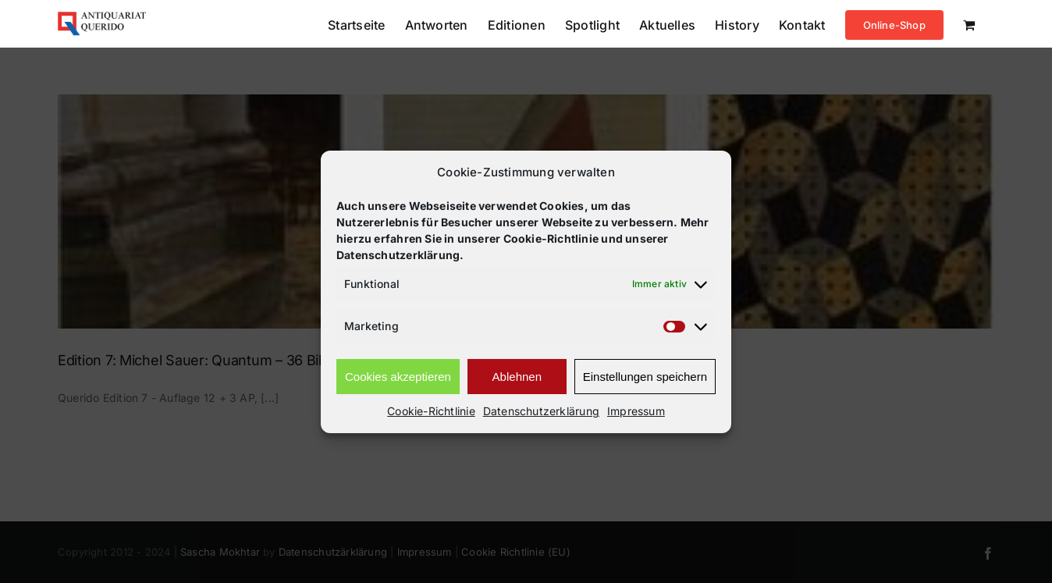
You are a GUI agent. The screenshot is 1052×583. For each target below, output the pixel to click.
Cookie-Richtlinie (431, 411)
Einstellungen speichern (645, 376)
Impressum (636, 411)
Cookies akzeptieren (398, 376)
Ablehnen (517, 376)
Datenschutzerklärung (541, 411)
